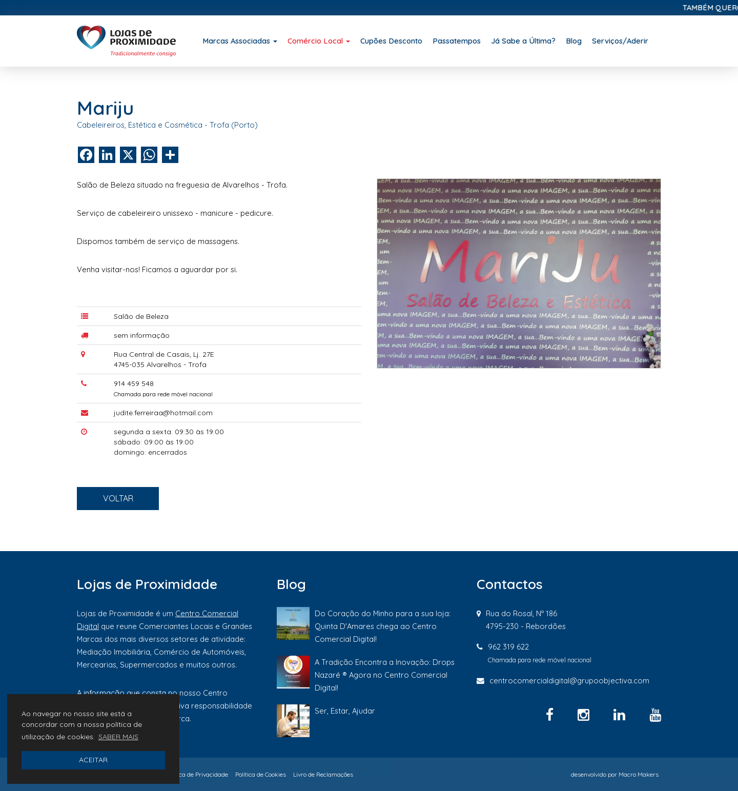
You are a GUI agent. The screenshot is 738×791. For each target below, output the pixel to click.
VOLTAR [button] (136, 508)
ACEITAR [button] (93, 759)
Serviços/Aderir (620, 41)
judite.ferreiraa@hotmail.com (163, 412)
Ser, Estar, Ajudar (345, 711)
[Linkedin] (621, 714)
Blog (574, 41)
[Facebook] (551, 714)
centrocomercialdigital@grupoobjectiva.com (569, 680)
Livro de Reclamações (323, 774)
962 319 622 (508, 647)
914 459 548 (134, 383)
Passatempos (457, 41)
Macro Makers (639, 774)
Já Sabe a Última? (523, 41)
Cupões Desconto (391, 41)
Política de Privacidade (197, 774)
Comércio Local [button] (319, 41)
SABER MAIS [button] (118, 736)
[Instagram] (585, 714)
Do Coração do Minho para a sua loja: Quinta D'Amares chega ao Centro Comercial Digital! (382, 626)
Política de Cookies (260, 774)
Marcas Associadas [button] (239, 41)
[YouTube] (655, 714)
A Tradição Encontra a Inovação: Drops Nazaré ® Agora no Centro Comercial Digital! (385, 675)
